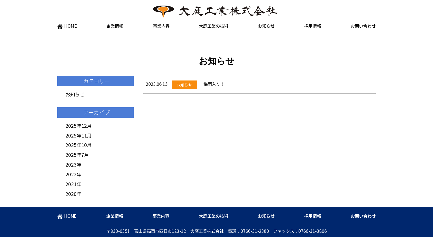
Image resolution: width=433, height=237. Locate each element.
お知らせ (266, 26)
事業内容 (161, 26)
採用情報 (312, 26)
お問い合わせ (363, 26)
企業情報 (114, 26)
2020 (71, 193)
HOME (67, 26)
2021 (71, 184)
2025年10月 (78, 144)
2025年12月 (78, 125)
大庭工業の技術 (213, 26)
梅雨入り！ (213, 84)
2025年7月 (77, 154)
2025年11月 (78, 135)
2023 (71, 164)
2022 (71, 174)
